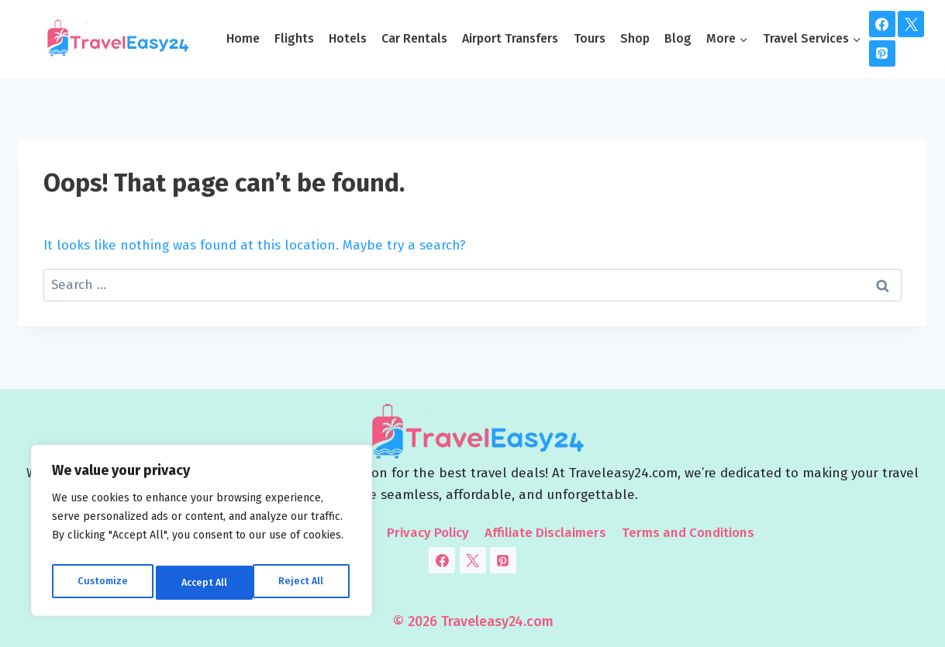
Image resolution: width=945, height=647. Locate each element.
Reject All (203, 582)
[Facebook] (882, 24)
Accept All (303, 582)
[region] (201, 534)
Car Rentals (414, 38)
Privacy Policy (428, 533)
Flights (294, 38)
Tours (589, 38)
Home (243, 38)
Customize (101, 582)
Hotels (348, 38)
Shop (635, 38)
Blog (678, 38)
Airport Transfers (510, 38)
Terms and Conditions (688, 533)
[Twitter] (911, 24)
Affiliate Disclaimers (545, 533)
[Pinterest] (882, 53)
